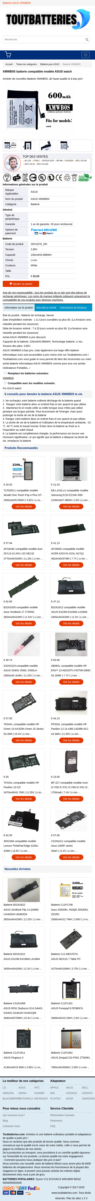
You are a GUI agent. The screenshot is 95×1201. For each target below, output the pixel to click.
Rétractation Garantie (62, 1115)
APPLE (54, 1087)
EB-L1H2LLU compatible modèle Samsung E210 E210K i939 (69, 492)
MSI (52, 1093)
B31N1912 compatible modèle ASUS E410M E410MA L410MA (69, 609)
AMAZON (8, 1093)
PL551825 (69, 161)
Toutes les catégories (26, 64)
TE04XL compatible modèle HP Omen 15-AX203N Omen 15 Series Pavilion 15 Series (23, 727)
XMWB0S (8, 378)
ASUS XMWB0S (40, 198)
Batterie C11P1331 (62, 1003)
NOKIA (23, 1093)
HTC (37, 1087)
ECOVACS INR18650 (61, 1179)
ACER (69, 1098)
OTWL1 (36, 161)
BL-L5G (28, 161)
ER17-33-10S (81, 161)
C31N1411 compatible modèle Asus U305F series (68, 843)
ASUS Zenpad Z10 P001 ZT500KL (70, 1057)
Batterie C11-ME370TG (64, 954)
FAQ (52, 1126)
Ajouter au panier (20, 283)
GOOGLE (71, 1093)
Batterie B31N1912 (14, 954)
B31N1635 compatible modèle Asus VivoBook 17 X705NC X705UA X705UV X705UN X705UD (21, 610)
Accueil (9, 64)
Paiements (56, 1120)
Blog (5, 1120)
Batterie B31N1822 (14, 904)
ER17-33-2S (30, 164)
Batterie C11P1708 (62, 904)
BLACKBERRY (9, 1098)
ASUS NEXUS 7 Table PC (66, 959)
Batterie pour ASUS (49, 64)
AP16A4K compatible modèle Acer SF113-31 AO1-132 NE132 (23, 551)
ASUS (34, 191)
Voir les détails (23, 506)
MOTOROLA (25, 1098)
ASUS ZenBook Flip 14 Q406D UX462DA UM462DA (21, 912)
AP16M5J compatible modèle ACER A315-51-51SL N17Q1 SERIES (67, 551)
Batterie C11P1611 (14, 1052)
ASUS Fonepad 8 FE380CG (67, 1008)
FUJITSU (55, 1098)
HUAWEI (39, 1093)
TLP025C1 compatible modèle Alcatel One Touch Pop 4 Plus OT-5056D (23, 493)
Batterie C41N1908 (14, 1003)
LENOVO (87, 1093)
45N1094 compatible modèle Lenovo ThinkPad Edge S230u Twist (21, 844)
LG (4, 1087)
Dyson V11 (42, 1179)
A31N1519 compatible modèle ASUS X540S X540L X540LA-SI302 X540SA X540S (21, 668)
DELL (85, 1087)
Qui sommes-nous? (14, 1115)
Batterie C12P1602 (62, 1052)
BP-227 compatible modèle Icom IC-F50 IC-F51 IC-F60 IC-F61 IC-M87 (69, 785)
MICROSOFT (41, 1098)
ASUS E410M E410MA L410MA (22, 959)
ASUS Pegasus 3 (13, 1057)
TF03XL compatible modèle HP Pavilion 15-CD (21, 785)
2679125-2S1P (48, 161)
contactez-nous (11, 1126)
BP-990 (60, 161)
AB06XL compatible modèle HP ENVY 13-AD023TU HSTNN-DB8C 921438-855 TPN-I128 (71, 668)
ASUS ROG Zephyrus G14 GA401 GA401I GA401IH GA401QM (23, 1010)
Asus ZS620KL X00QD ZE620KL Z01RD (69, 912)
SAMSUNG (88, 1098)
